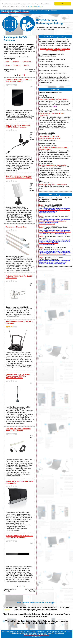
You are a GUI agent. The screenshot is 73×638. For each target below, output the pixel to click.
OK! (63, 4)
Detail (41, 205)
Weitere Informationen (35, 6)
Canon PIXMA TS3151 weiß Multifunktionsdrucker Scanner (49, 137)
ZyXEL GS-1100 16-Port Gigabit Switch (53, 165)
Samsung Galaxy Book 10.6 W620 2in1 (53, 185)
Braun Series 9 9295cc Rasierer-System (53, 99)
